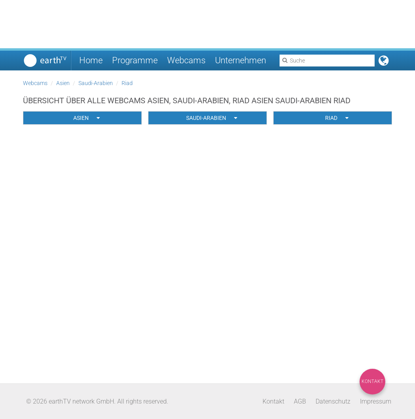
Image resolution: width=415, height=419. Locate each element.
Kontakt (372, 381)
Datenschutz (333, 401)
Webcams (186, 60)
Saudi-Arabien (95, 83)
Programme (135, 60)
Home (91, 60)
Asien (63, 83)
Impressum (375, 401)
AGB (300, 401)
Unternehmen (240, 60)
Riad (127, 83)
